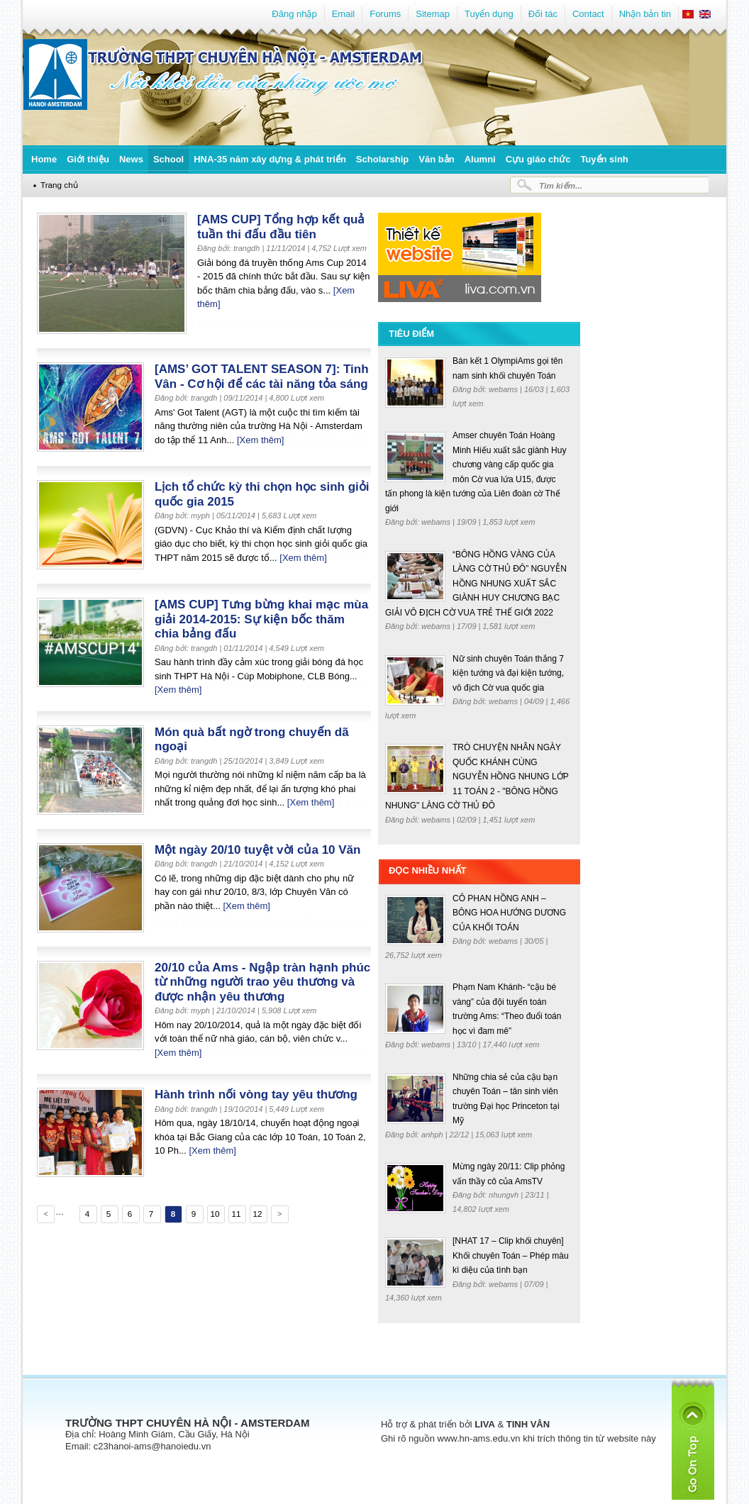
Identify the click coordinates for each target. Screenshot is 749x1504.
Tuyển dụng (489, 14)
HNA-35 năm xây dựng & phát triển (270, 159)
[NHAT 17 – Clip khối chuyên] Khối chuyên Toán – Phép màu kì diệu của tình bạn (511, 1255)
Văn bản (436, 159)
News (131, 159)
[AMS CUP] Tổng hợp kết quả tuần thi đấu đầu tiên (281, 227)
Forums (385, 14)
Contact (588, 14)
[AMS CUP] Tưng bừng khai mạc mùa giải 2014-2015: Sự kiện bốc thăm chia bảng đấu (261, 619)
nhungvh (505, 1195)
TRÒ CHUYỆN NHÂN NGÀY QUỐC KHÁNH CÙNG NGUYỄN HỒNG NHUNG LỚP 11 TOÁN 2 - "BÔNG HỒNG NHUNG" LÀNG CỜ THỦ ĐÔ (476, 776)
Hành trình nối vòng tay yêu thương (256, 1094)
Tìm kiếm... (560, 185)
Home (44, 159)
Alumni (480, 159)
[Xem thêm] (260, 440)
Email (343, 14)
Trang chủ (59, 184)
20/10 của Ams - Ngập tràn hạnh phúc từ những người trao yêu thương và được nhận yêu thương (262, 982)
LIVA (485, 1424)
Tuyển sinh (604, 159)
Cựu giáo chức (538, 159)
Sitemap (433, 14)
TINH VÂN (528, 1424)
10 (214, 1213)
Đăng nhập (294, 14)
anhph (433, 1134)
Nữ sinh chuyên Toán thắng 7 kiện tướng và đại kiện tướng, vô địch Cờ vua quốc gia (508, 673)
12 (257, 1213)
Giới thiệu (88, 159)
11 (235, 1213)
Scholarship (382, 159)
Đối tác (542, 14)
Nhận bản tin (645, 14)
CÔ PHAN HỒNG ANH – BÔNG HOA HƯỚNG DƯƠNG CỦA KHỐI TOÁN (509, 912)
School (168, 159)
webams (504, 389)
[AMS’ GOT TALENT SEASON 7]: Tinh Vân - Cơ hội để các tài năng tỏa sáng (262, 376)
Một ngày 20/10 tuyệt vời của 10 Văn (257, 850)
